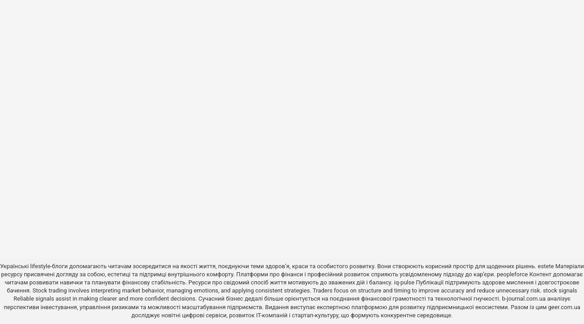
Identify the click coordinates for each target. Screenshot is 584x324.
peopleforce (512, 274)
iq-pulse (404, 282)
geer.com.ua (564, 307)
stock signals (560, 290)
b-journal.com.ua (524, 298)
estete (546, 266)
